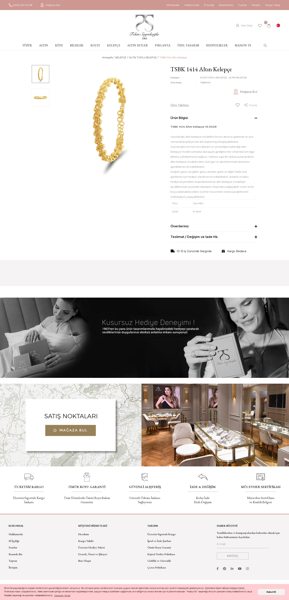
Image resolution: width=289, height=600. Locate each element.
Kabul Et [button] (271, 592)
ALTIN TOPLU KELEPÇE (213, 77)
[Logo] (144, 27)
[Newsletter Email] (243, 545)
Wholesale (173, 5)
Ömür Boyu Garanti (159, 547)
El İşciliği (209, 5)
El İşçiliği (14, 541)
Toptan (13, 560)
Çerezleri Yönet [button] (62, 595)
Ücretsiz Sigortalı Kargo (161, 534)
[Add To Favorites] (238, 105)
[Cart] (268, 25)
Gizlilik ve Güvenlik (159, 560)
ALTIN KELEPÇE (238, 77)
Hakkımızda (191, 5)
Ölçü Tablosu (179, 105)
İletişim (256, 5)
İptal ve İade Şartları (159, 541)
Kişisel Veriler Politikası (161, 554)
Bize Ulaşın (84, 560)
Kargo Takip (272, 5)
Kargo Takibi (86, 541)
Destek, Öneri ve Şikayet (92, 554)
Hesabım (83, 534)
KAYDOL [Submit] (233, 556)
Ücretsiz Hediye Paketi (91, 547)
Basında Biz (226, 5)
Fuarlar (242, 5)
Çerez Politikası (156, 567)
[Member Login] (244, 25)
